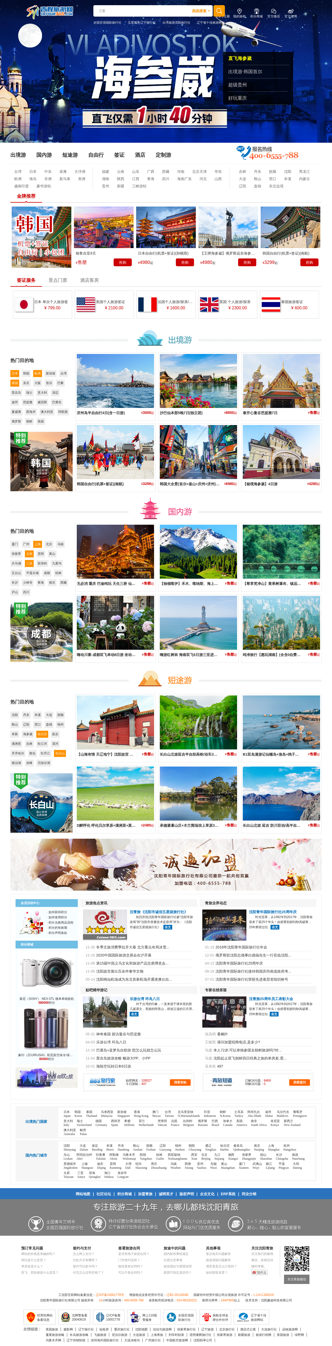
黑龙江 (304, 171)
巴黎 (60, 383)
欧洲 (18, 179)
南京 (52, 582)
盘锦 (257, 186)
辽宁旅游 (207, 1329)
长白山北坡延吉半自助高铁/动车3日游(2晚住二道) (200, 754)
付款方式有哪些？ (85, 1260)
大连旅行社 (269, 1329)
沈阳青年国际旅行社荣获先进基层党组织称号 (252, 979)
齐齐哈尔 (18, 753)
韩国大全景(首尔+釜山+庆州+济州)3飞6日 (193, 484)
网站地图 (83, 1194)
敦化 (32, 753)
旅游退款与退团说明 (178, 1266)
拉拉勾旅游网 (162, 1329)
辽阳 (242, 186)
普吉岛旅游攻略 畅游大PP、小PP (123, 1058)
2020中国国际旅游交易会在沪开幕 (123, 955)
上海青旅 (157, 1335)
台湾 (18, 171)
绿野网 (299, 1335)
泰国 (15, 383)
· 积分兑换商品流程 (60, 922)
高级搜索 (199, 11)
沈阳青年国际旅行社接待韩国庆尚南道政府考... (253, 971)
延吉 (55, 734)
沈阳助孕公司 (202, 1340)
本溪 (287, 179)
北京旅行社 (227, 1329)
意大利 (42, 392)
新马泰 (64, 179)
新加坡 (50, 373)
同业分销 (249, 1194)
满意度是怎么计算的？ (221, 1266)
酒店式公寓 (248, 1329)
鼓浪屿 (42, 563)
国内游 (44, 155)
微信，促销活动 (262, 1260)
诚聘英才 (166, 1194)
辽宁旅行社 (86, 1329)
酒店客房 (89, 280)
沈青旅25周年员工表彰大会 (271, 999)
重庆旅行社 (122, 1329)
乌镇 (60, 544)
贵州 (105, 186)
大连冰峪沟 (132, 1340)
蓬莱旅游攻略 (55, 1335)
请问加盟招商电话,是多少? (238, 1042)
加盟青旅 (145, 1194)
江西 (135, 179)
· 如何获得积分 (57, 912)
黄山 (52, 554)
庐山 (15, 592)
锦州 (60, 724)
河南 (180, 171)
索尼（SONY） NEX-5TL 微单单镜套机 (46, 999)
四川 (165, 179)
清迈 (55, 392)
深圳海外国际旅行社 (105, 1340)
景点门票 (58, 280)
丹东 (257, 171)
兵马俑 (16, 563)
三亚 (29, 563)
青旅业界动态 (216, 903)
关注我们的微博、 (263, 1254)
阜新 (15, 734)
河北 (203, 179)
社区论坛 (103, 1194)
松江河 (42, 744)
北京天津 (199, 171)
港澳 (63, 171)
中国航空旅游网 (177, 1340)
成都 (47, 573)
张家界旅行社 (186, 1329)
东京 (26, 383)
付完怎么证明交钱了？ (88, 1272)
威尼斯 (42, 402)
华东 (218, 171)
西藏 (165, 171)
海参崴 (27, 734)
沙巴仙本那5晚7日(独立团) (181, 413)
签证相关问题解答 (218, 1254)
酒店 (140, 155)
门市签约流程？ (129, 1260)
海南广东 (184, 179)
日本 (33, 171)
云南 (120, 171)
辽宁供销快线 (76, 1340)
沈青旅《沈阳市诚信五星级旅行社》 (159, 912)
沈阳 (287, 171)
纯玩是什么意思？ (33, 1260)
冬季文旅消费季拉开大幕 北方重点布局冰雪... (132, 947)
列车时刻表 (176, 1335)
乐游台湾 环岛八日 (145, 999)
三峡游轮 (139, 186)
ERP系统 (228, 1194)
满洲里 (16, 744)
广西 (150, 171)
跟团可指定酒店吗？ (178, 1272)
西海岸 (31, 412)
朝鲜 (29, 421)
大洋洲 (79, 171)
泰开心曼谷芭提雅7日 (260, 413)
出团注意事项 (173, 1260)
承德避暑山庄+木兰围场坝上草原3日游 (191, 825)
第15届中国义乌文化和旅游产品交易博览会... (132, 963)
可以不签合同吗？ (130, 1272)
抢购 (122, 262)
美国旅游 (52, 1329)
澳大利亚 (47, 412)
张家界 (16, 554)
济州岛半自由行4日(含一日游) (101, 413)
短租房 (104, 1329)
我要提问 (299, 1082)
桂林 (58, 573)
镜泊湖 (16, 763)
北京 (49, 544)
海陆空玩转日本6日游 (113, 1066)
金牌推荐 (26, 196)
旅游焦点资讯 (96, 903)
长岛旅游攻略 (79, 1335)
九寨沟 (56, 563)
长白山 (60, 753)
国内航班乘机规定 (176, 1254)
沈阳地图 (141, 1329)
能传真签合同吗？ (130, 1266)
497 (220, 1066)
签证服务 (26, 280)
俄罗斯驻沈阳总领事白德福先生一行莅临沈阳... (253, 955)
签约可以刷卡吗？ (85, 1266)
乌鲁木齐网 (53, 1340)
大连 (242, 179)
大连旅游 (139, 1335)
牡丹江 (45, 753)
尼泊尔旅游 (119, 1335)
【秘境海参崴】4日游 (260, 484)
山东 (135, 171)
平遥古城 (32, 573)
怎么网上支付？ (84, 1254)
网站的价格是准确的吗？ (38, 1254)
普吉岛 (16, 392)
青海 (150, 179)
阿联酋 (63, 412)
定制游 (163, 155)
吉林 (242, 171)
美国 (41, 421)
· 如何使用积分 (57, 917)
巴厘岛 (56, 402)
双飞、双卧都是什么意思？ (40, 1272)
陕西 (120, 179)
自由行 (96, 155)
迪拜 (15, 402)
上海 (37, 544)
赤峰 (29, 763)
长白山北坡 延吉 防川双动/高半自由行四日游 (279, 825)
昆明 (41, 554)
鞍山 (257, 179)
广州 (26, 544)
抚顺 (272, 171)
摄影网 (68, 1329)
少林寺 (27, 582)
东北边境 (276, 186)
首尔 (49, 383)
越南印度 (21, 186)
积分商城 (124, 1194)
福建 (105, 171)
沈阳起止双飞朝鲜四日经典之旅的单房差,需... (250, 1058)
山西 (218, 179)
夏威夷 (16, 412)
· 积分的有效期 (57, 928)
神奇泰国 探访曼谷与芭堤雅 (118, 1034)
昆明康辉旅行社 (200, 1335)
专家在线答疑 (216, 990)
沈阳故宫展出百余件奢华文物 (119, 971)
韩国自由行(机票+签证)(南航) (100, 484)
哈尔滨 (42, 734)
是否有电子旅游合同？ (133, 1254)
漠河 (55, 744)
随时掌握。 (259, 1266)
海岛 (33, 179)
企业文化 (207, 1194)
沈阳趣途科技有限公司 (276, 1300)
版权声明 (186, 1194)
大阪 (37, 383)
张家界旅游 (224, 1335)
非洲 (48, 179)
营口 (272, 179)
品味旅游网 (290, 1329)
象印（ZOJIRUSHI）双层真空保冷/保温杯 (47, 1055)
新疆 (120, 186)
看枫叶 (222, 1034)
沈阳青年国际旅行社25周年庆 (273, 912)
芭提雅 (27, 402)
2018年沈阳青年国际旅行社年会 (241, 947)
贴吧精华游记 (96, 990)
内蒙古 (304, 179)
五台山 (16, 573)
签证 (119, 155)
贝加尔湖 (44, 763)
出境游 (18, 155)
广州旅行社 (153, 1340)
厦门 (15, 544)
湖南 (105, 179)
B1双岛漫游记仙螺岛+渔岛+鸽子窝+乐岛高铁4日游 (284, 754)
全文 (168, 927)
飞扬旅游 (100, 1335)
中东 (48, 171)
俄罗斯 (16, 421)
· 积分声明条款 (57, 933)
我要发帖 (180, 1082)
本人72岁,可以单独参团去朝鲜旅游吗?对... (247, 1050)
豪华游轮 (44, 186)
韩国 (26, 373)
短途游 (70, 155)
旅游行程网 (263, 1335)
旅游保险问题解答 (218, 1260)
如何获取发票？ (217, 1272)
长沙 (15, 582)
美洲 (81, 179)
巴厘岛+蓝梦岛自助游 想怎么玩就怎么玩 (128, 1050)
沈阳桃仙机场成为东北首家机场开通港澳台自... (134, 979)
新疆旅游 (244, 1335)
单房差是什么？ (32, 1266)
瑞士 (29, 392)
